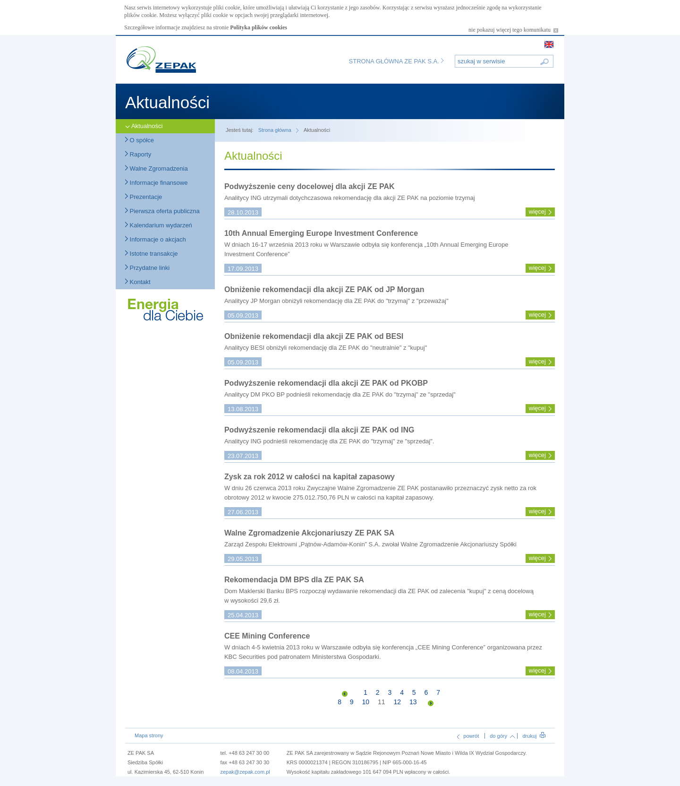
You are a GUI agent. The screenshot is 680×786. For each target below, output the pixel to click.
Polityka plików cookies (258, 27)
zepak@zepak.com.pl (245, 772)
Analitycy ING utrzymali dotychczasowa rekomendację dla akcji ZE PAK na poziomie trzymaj (350, 197)
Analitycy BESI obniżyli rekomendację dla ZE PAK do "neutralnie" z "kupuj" (325, 347)
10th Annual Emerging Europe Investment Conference (321, 233)
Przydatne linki (147, 267)
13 (413, 702)
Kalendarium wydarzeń (158, 225)
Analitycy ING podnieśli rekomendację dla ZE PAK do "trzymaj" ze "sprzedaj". (329, 441)
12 (397, 702)
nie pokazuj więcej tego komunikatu (513, 29)
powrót (468, 736)
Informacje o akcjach (155, 239)
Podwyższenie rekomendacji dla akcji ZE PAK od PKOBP (326, 383)
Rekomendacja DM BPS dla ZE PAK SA (294, 580)
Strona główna (274, 130)
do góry (502, 736)
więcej (537, 211)
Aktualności (143, 126)
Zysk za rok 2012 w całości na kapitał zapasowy (309, 477)
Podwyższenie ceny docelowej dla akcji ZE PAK (309, 186)
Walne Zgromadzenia (156, 168)
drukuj (533, 736)
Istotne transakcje (151, 253)
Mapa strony (149, 735)
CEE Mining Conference (267, 636)
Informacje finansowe (156, 182)
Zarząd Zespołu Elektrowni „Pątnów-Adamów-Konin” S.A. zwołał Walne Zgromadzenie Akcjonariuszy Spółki (370, 544)
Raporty (138, 154)
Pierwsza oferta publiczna (162, 211)
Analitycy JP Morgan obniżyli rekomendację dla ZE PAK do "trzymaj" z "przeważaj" (336, 300)
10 (366, 702)
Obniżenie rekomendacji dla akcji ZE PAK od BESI (313, 336)
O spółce (139, 140)
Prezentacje (143, 196)
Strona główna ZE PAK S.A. (396, 61)
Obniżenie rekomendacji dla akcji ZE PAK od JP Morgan (324, 289)
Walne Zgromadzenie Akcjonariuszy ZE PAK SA (309, 533)
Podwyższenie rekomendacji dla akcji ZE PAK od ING (319, 430)
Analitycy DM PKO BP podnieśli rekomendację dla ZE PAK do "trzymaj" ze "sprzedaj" (340, 394)
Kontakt (138, 281)
